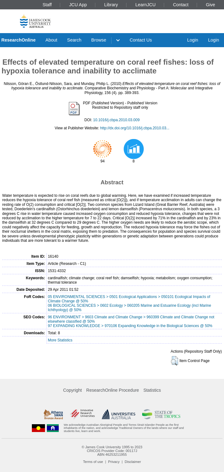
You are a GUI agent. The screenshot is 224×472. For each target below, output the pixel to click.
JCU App (78, 4)
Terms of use (93, 462)
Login (192, 39)
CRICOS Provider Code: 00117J (112, 451)
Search (74, 39)
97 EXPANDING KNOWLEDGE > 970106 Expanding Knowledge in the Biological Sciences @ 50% (130, 326)
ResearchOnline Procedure (112, 390)
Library (111, 4)
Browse (98, 39)
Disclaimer (133, 462)
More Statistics (60, 340)
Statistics (152, 390)
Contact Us (141, 39)
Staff (47, 4)
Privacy (114, 462)
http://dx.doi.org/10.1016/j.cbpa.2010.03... (135, 128)
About (51, 39)
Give (210, 4)
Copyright (72, 390)
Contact (181, 4)
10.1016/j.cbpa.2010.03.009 (116, 120)
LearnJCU (145, 4)
